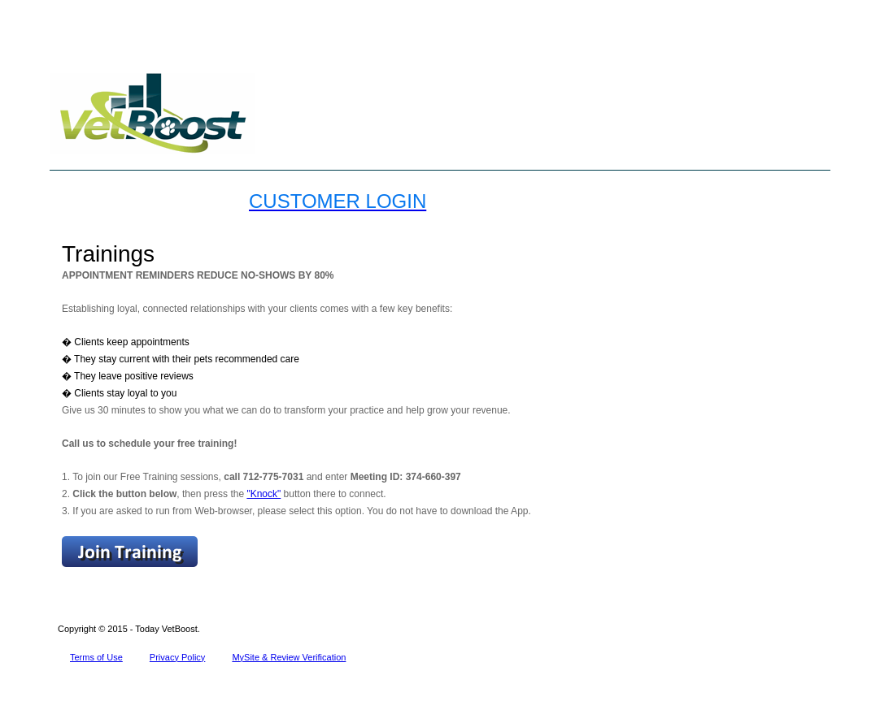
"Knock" (263, 494)
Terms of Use (96, 657)
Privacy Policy (177, 657)
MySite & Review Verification (289, 657)
